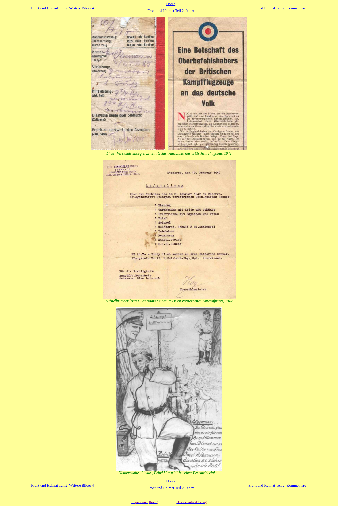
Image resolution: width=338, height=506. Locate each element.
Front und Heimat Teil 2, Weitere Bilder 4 (62, 8)
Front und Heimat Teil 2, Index (170, 11)
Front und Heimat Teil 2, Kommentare (277, 8)
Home (170, 4)
